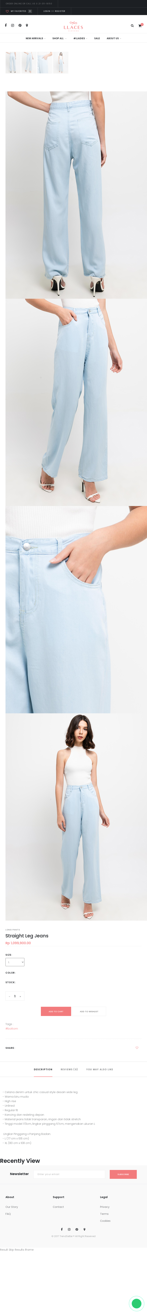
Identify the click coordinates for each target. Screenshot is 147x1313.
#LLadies (80, 38)
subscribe (123, 1174)
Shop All (59, 38)
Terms (104, 1214)
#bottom (11, 1028)
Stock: (10, 982)
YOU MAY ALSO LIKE (99, 1069)
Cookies (105, 1221)
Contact (58, 1207)
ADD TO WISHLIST (89, 1011)
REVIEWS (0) (69, 1069)
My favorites (19, 11)
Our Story (11, 1207)
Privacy (105, 1207)
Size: (8, 954)
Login (47, 11)
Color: (10, 972)
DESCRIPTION (43, 1069)
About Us (114, 38)
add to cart (56, 1011)
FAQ (8, 1214)
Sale (97, 38)
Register (59, 11)
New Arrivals (36, 38)
